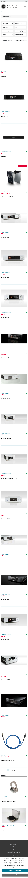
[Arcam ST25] (14, 103)
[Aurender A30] (14, 344)
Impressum (14, 851)
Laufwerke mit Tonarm (8, 825)
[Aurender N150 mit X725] (14, 546)
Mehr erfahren (14, 875)
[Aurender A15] (14, 224)
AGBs (14, 849)
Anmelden (3, 1)
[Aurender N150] (14, 505)
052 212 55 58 (14, 855)
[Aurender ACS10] (14, 385)
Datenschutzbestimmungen (14, 852)
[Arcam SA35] (14, 63)
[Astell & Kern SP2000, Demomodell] (14, 183)
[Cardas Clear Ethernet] (14, 747)
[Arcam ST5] (14, 143)
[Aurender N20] (14, 586)
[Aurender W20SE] (14, 707)
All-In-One (3, 71)
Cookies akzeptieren (15, 871)
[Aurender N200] (14, 626)
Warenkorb (24, 1)
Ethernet (3, 755)
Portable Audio (4, 192)
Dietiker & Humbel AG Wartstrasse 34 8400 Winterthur (14, 844)
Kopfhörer (4, 796)
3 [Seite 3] (12, 770)
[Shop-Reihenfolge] (21, 40)
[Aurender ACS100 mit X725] (14, 465)
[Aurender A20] (14, 264)
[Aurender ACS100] (14, 425)
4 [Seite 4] (14, 770)
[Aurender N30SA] (14, 666)
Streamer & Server (6, 111)
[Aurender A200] (14, 304)
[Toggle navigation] (25, 6)
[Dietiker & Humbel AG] (11, 6)
